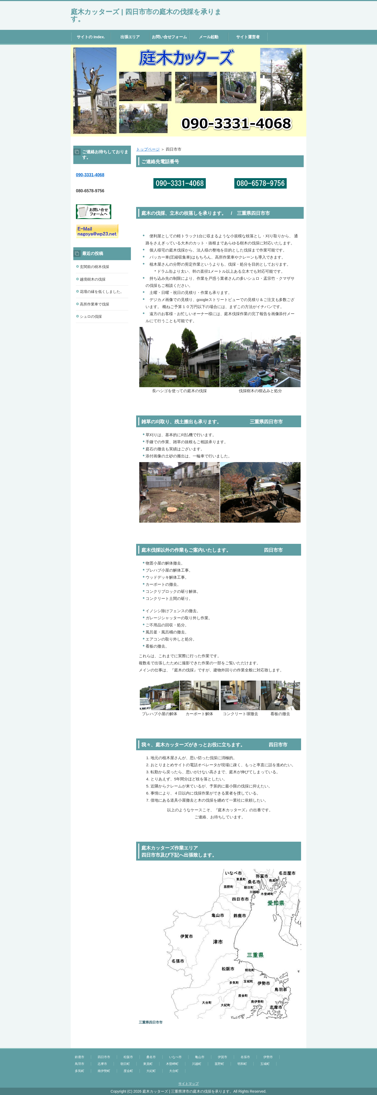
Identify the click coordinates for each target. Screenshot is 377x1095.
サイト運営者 (248, 37)
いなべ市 (175, 1057)
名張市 (245, 1057)
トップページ (148, 149)
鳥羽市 (79, 1064)
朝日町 (125, 1064)
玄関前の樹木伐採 (94, 267)
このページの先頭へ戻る (291, 1045)
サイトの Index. (91, 37)
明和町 (242, 1064)
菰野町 (219, 1064)
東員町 (148, 1064)
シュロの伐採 (91, 316)
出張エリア (130, 37)
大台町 (174, 1071)
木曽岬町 (172, 1064)
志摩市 (102, 1064)
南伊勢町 (104, 1071)
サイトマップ (188, 1084)
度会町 (128, 1071)
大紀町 (151, 1071)
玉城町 (265, 1064)
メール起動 (209, 37)
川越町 (196, 1064)
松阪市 (128, 1057)
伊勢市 (268, 1057)
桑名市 (151, 1057)
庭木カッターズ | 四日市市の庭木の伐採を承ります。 (146, 15)
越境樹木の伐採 (93, 279)
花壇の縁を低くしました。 (102, 291)
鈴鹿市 (79, 1057)
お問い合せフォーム (169, 37)
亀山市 (199, 1057)
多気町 (79, 1071)
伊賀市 (222, 1057)
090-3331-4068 (90, 175)
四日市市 (104, 1057)
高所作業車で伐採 (94, 304)
